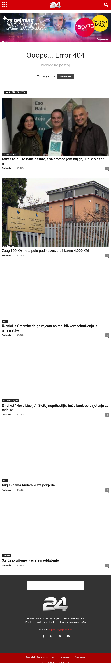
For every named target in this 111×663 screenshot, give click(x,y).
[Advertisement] (55, 585)
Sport (5, 321)
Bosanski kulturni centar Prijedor (41, 656)
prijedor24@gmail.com (60, 629)
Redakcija (6, 168)
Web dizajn (80, 656)
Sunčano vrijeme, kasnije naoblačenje (30, 560)
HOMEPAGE (65, 76)
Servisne (6, 555)
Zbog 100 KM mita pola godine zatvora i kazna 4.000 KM (45, 251)
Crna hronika (8, 246)
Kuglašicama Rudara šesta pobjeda (28, 485)
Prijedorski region (10, 154)
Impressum (66, 656)
